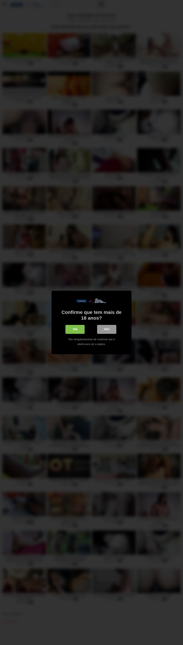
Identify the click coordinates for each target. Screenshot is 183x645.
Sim (75, 329)
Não (107, 329)
